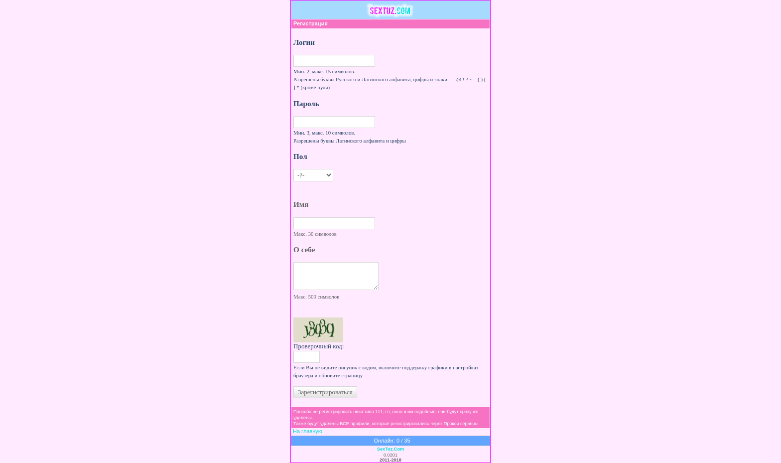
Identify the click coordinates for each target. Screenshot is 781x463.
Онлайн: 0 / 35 (392, 441)
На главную (307, 431)
